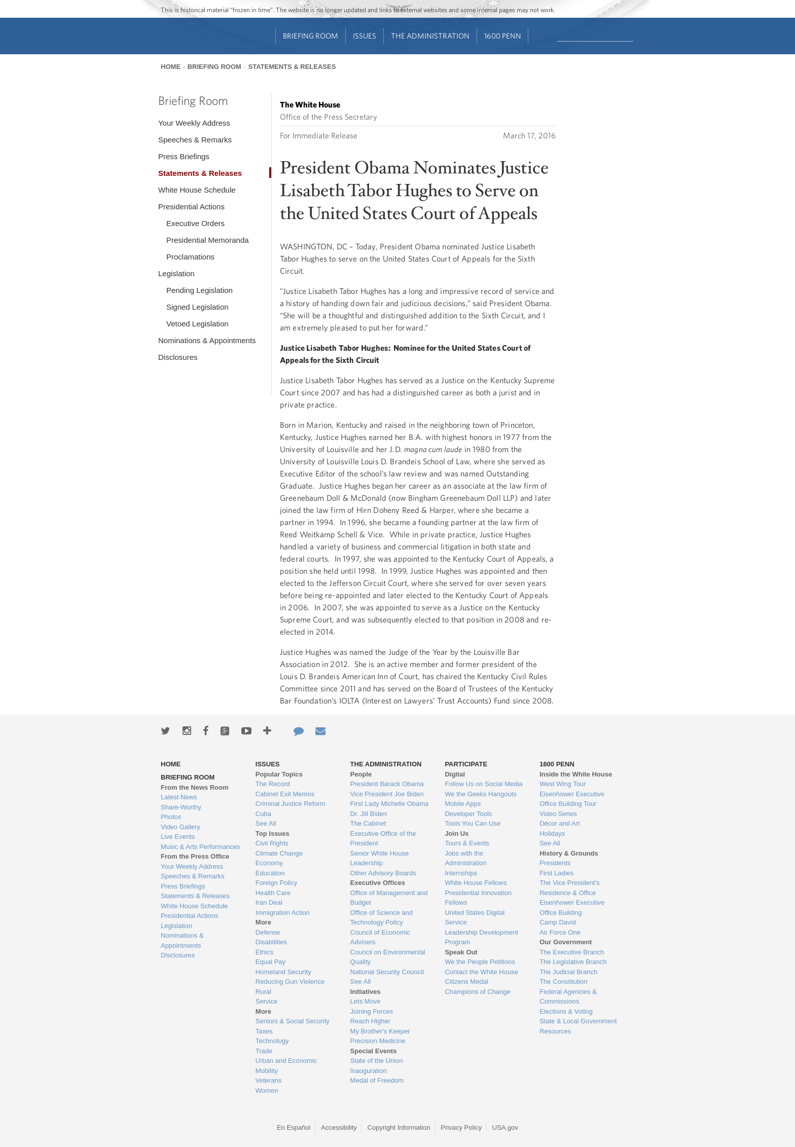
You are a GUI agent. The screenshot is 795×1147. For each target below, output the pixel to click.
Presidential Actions (191, 206)
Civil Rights (272, 843)
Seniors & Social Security (293, 1021)
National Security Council (387, 972)
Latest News (179, 797)
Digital (455, 774)
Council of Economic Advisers (380, 937)
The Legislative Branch (572, 962)
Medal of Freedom (377, 1080)
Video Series (557, 814)
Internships (461, 873)
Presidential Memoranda (207, 240)
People (361, 774)
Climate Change (279, 853)
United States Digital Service (474, 918)
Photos (171, 817)
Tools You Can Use (472, 823)
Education (270, 873)
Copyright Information (398, 1127)
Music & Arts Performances (200, 846)
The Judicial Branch (568, 972)
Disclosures (178, 357)
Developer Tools (468, 814)
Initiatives (365, 991)
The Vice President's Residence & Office (569, 888)
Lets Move (365, 1001)
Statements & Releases (292, 66)
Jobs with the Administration (465, 858)
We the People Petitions (480, 962)
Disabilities (271, 942)
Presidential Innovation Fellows (478, 898)
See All (266, 823)
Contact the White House (481, 972)
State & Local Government (578, 1021)
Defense (268, 932)
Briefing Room (310, 35)
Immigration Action (283, 912)
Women (267, 1090)
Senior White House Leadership (379, 858)
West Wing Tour (562, 784)
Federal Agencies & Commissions (568, 997)
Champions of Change (477, 991)
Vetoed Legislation (197, 323)
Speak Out (461, 952)
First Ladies (556, 873)
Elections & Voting (566, 1011)
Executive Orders (195, 223)
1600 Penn (502, 35)
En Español (294, 1127)
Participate (466, 764)
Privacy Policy (461, 1127)
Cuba (263, 814)
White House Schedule (197, 190)
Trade (264, 1051)
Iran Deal (269, 902)
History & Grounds (568, 853)
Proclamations (190, 256)
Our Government (565, 942)
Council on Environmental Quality (387, 957)
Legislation (176, 273)
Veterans (268, 1080)
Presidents (554, 863)
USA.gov (505, 1127)
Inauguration (368, 1071)
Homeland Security (283, 972)
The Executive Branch (571, 952)
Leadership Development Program (481, 937)
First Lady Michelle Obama (389, 803)
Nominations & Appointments (207, 340)
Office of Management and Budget (389, 898)
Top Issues (273, 833)
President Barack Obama (387, 784)
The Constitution (563, 981)
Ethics (264, 952)
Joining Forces (371, 1011)
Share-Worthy (181, 807)
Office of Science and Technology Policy (381, 918)
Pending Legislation (199, 290)
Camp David (557, 922)
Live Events (178, 836)
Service (266, 1001)
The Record (273, 784)
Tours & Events (467, 843)
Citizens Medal (466, 981)
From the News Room (195, 787)
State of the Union (376, 1060)
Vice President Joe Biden (387, 794)
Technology (272, 1041)
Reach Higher (370, 1021)
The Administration (430, 35)
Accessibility (339, 1127)
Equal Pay (270, 962)
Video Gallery (180, 827)
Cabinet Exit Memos (285, 794)
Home (170, 66)
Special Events (373, 1051)
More (263, 922)
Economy (269, 863)
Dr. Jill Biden (368, 814)
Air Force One (560, 932)
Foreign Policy (276, 882)
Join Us (456, 833)
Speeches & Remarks (195, 139)
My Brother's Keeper (380, 1031)
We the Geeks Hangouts (480, 794)
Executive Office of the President (383, 838)
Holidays (552, 833)
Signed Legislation (197, 307)
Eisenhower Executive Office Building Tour (571, 799)
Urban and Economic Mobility (286, 1066)
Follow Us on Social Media (483, 784)
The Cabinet (368, 823)
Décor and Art (559, 823)
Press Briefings (183, 156)
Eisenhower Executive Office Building (571, 907)
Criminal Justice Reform (291, 803)
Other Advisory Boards (383, 873)
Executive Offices (377, 882)
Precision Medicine (378, 1041)
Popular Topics (279, 774)
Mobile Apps (463, 803)
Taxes (264, 1031)
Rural (263, 991)
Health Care (273, 893)
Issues (364, 35)
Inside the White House (575, 774)
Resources (555, 1031)
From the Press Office (195, 856)
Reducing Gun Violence (290, 981)
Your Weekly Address (194, 123)
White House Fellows (476, 882)
